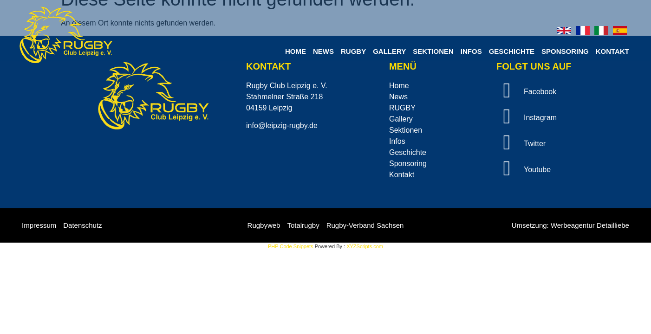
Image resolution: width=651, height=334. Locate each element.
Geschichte (511, 51)
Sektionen (433, 51)
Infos (471, 51)
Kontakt (612, 51)
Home (295, 51)
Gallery (389, 51)
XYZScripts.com (364, 246)
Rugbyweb (263, 225)
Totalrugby (303, 225)
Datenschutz (82, 225)
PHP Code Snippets (290, 246)
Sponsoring (565, 51)
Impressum (39, 225)
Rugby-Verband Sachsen (365, 225)
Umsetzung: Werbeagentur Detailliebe (570, 225)
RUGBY (353, 51)
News (323, 51)
